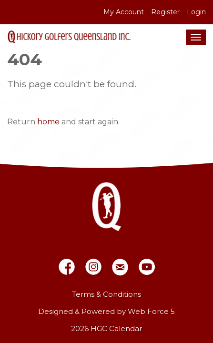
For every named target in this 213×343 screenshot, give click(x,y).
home (48, 121)
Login (196, 12)
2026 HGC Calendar (106, 328)
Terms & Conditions (106, 294)
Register (165, 12)
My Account (123, 12)
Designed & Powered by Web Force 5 (106, 311)
